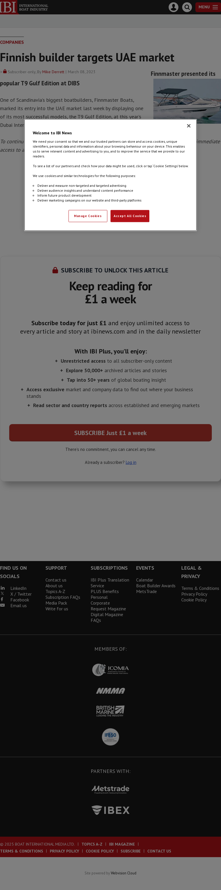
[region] (110, 175)
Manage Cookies (88, 216)
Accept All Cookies (130, 216)
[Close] (188, 125)
